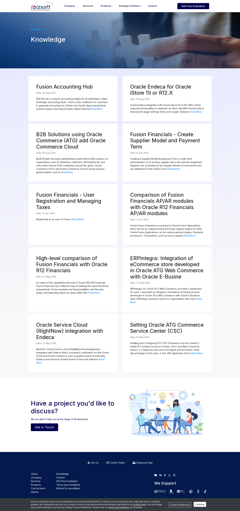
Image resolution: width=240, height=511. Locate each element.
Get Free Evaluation (193, 6)
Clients (34, 492)
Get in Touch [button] (44, 427)
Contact (152, 5)
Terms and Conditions (68, 484)
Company (69, 5)
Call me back (38, 488)
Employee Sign (143, 462)
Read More (96, 108)
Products (106, 5)
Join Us (93, 462)
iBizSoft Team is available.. (222, 506)
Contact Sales (115, 462)
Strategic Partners (129, 5)
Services (88, 5)
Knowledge (62, 473)
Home (34, 473)
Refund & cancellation (68, 488)
